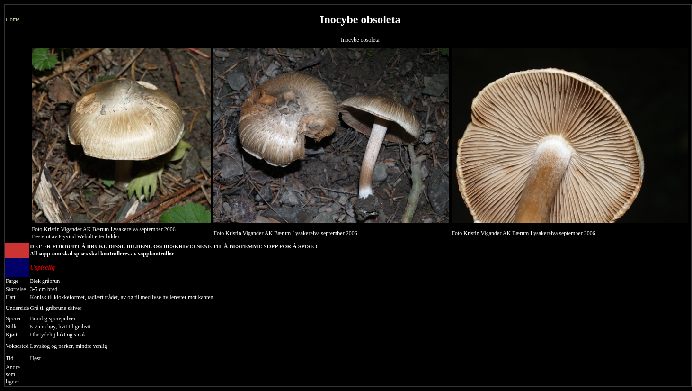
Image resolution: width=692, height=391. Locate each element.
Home (12, 19)
